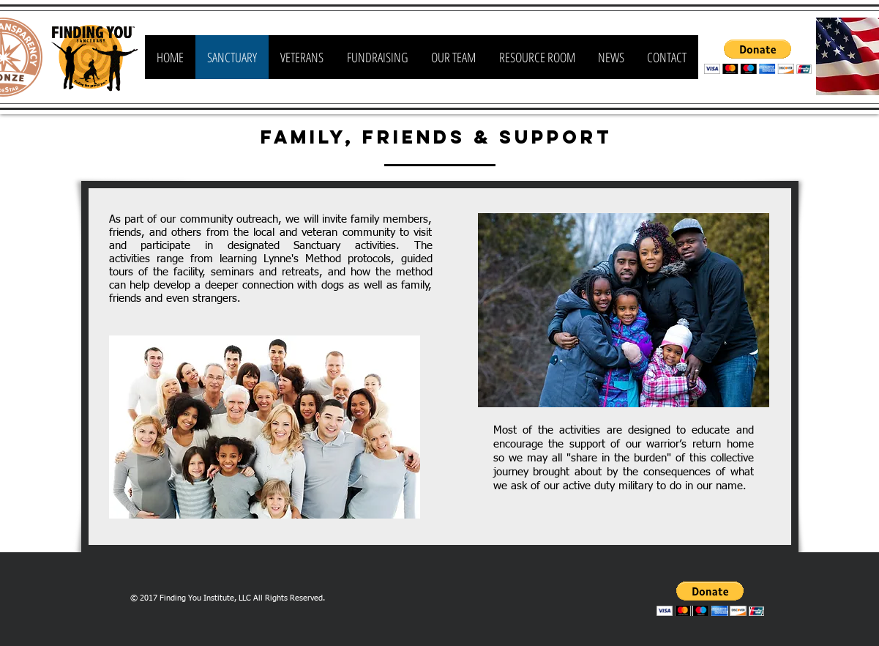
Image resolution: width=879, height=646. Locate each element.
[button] (758, 57)
